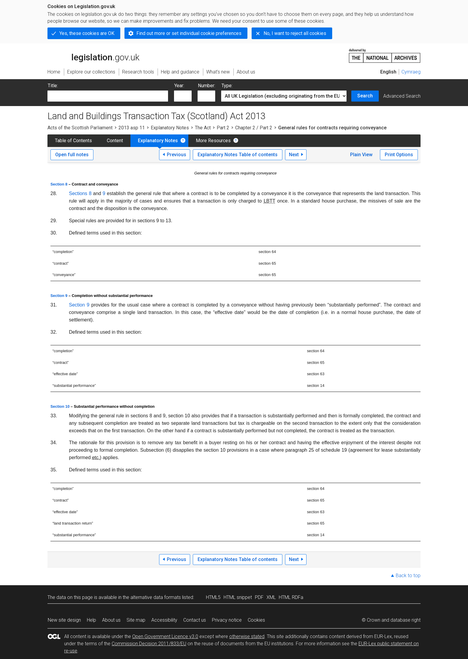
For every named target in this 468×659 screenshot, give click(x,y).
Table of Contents (73, 140)
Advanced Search (402, 96)
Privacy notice (227, 620)
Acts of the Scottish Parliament (80, 128)
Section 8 (58, 184)
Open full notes (72, 154)
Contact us (194, 620)
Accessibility (164, 620)
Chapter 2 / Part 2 (253, 128)
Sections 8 (80, 193)
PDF (259, 597)
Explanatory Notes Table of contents (238, 154)
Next (294, 154)
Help (91, 620)
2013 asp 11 (131, 128)
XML (271, 597)
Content (115, 140)
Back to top (408, 575)
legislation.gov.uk (93, 55)
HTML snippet (238, 597)
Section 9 (58, 295)
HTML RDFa (291, 597)
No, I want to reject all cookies (295, 33)
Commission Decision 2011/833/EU (149, 643)
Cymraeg (411, 72)
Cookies (256, 620)
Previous (176, 154)
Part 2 (223, 128)
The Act (203, 128)
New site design (64, 620)
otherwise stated (246, 636)
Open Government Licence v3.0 (165, 636)
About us (111, 620)
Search (365, 96)
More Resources (213, 140)
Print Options (399, 154)
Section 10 (60, 406)
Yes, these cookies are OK (86, 33)
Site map (136, 620)
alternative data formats (155, 597)
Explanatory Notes (170, 128)
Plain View (361, 154)
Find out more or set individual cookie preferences (188, 33)
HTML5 (213, 597)
